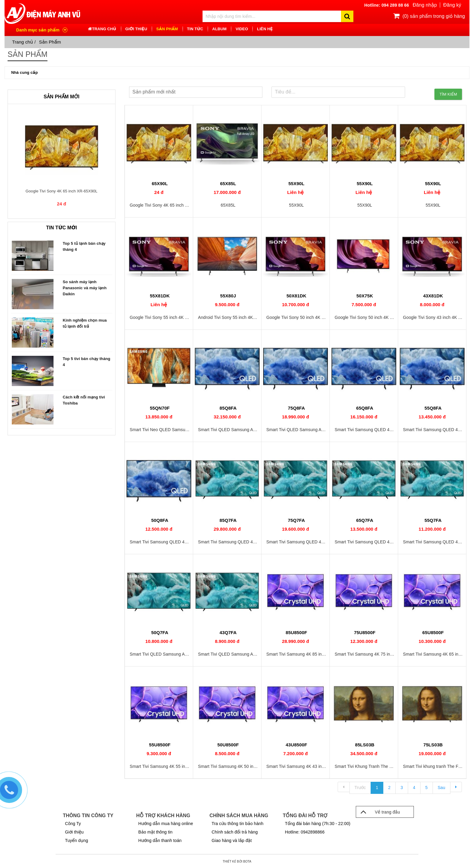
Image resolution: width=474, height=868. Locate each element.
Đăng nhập (424, 5)
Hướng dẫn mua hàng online (165, 822)
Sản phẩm (167, 29)
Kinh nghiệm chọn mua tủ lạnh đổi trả (85, 323)
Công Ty (73, 822)
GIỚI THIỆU (136, 29)
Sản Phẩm (50, 41)
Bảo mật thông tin (155, 830)
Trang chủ (22, 41)
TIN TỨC (195, 29)
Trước (360, 786)
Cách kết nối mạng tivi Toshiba (84, 400)
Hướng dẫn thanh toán (160, 839)
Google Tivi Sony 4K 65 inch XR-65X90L (62, 191)
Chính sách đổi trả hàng (235, 830)
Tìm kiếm (448, 92)
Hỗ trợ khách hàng (163, 814)
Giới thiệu (74, 830)
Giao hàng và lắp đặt (232, 839)
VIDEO (241, 29)
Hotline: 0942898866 (305, 830)
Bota (247, 860)
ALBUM (219, 29)
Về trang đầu (378, 810)
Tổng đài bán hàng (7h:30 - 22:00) (318, 822)
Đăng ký (452, 5)
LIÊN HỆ (265, 29)
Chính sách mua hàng (238, 814)
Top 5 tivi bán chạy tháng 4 (86, 361)
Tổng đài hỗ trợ (305, 814)
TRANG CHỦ (104, 29)
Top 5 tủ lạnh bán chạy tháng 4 (84, 246)
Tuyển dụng (76, 839)
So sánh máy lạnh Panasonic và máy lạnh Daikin (85, 288)
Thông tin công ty (88, 814)
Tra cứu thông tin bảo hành (237, 822)
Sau (441, 786)
